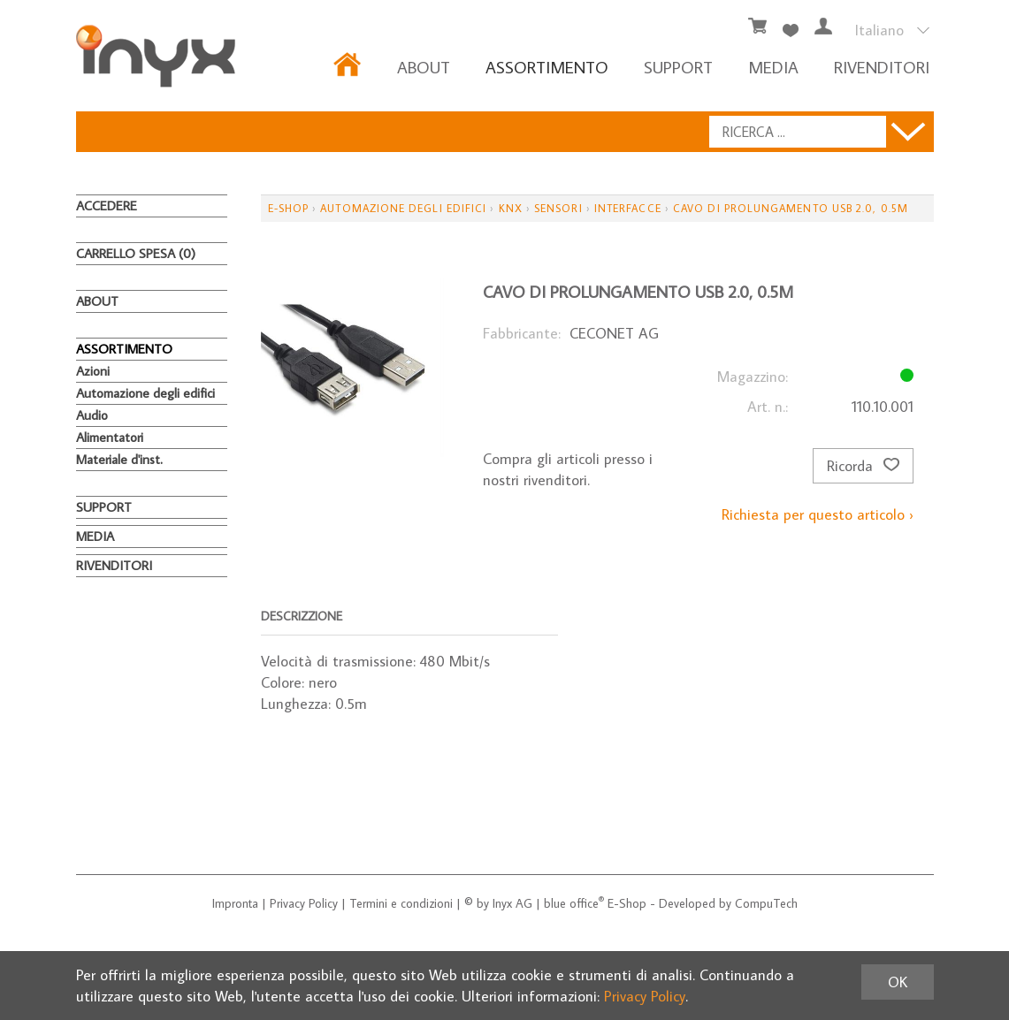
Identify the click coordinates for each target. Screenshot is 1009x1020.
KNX (511, 208)
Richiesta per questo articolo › (817, 514)
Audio (92, 415)
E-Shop (288, 208)
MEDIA (773, 67)
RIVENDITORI (881, 67)
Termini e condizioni (401, 903)
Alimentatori (109, 437)
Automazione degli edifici (145, 392)
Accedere (106, 205)
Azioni (93, 370)
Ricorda (863, 466)
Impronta (235, 903)
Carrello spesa (135, 253)
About (423, 67)
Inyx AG (512, 903)
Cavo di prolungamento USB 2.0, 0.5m (790, 208)
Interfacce (627, 208)
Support (678, 67)
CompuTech (766, 903)
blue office (574, 903)
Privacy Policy (304, 903)
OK (897, 982)
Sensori (558, 208)
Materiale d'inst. (119, 459)
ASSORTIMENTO (546, 67)
